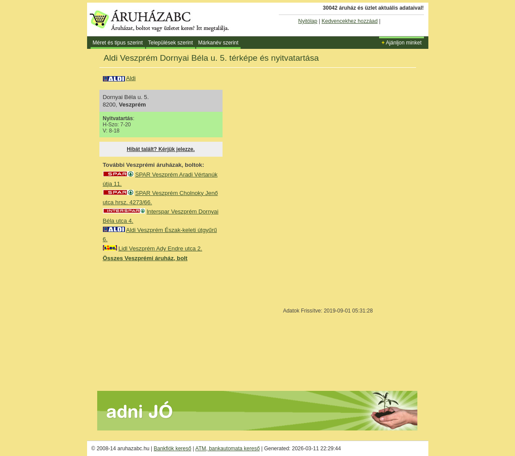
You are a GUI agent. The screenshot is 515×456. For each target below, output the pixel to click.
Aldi (130, 78)
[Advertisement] (169, 326)
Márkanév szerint (218, 43)
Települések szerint (170, 43)
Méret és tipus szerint (118, 43)
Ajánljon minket (401, 43)
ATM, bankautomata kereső (227, 448)
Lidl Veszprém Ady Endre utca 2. (160, 248)
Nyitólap (307, 21)
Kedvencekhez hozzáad (349, 21)
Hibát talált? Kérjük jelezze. (161, 149)
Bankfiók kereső (172, 448)
